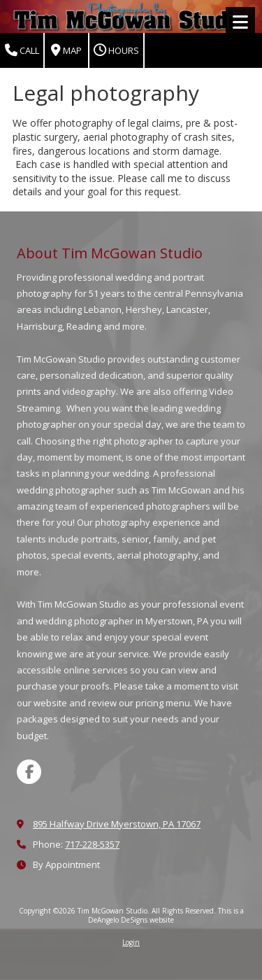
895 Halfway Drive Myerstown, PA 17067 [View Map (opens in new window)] (117, 824)
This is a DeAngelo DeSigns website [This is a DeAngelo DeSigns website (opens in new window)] (166, 915)
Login (131, 942)
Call (22, 50)
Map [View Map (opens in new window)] (66, 50)
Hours (116, 50)
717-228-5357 (92, 844)
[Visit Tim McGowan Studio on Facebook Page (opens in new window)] (29, 772)
